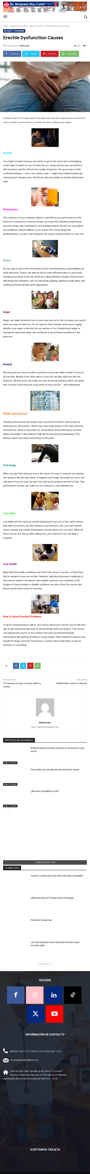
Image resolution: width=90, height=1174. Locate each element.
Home (6, 26)
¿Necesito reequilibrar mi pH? (45, 791)
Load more (45, 963)
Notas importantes (19, 26)
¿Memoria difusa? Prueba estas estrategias (52, 898)
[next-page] (10, 812)
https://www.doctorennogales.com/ (45, 727)
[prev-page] (5, 812)
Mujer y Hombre (36, 26)
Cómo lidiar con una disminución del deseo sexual (55, 769)
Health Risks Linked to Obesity (71, 683)
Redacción (24, 46)
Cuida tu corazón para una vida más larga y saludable (57, 875)
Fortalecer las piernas (41, 920)
